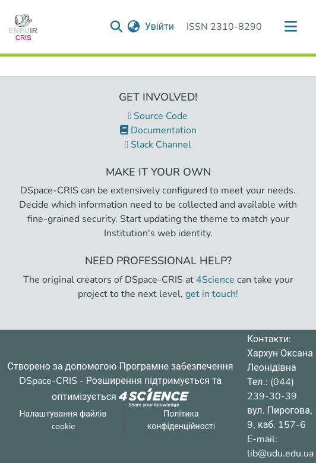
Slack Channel (158, 144)
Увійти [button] (160, 26)
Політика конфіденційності (181, 420)
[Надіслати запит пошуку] (116, 27)
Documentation (158, 130)
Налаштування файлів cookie (63, 420)
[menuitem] (134, 27)
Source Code (158, 116)
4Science (215, 279)
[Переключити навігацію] (290, 26)
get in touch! (211, 294)
